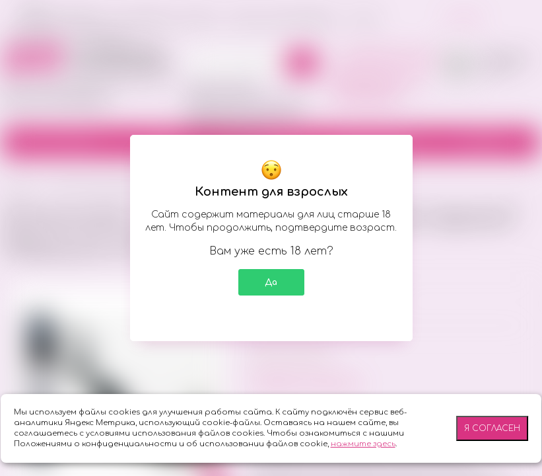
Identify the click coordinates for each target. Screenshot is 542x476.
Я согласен (492, 428)
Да (271, 282)
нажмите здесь (363, 444)
